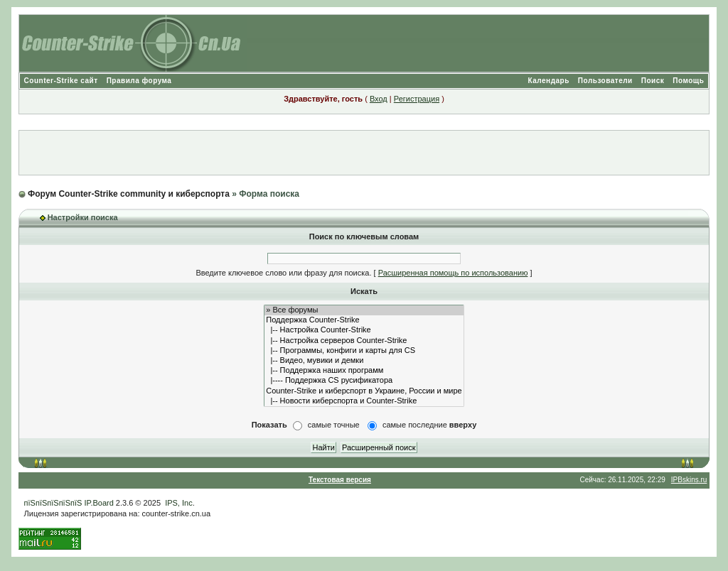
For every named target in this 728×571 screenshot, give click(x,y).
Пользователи (605, 81)
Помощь (688, 81)
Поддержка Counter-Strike (363, 320)
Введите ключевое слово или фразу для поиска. (283, 272)
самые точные (334, 424)
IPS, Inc (179, 503)
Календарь (548, 81)
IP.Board (98, 503)
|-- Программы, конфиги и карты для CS (363, 351)
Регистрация (416, 98)
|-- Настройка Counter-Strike (363, 330)
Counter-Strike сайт (61, 81)
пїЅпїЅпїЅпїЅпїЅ (53, 503)
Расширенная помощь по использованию (453, 272)
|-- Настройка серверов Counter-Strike (363, 341)
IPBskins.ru (689, 480)
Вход (378, 98)
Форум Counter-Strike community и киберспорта (129, 194)
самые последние (429, 424)
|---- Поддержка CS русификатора (363, 381)
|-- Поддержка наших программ (363, 371)
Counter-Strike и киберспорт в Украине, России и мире (363, 391)
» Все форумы (363, 310)
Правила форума (139, 81)
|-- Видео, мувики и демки (363, 361)
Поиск (653, 81)
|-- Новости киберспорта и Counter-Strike (363, 401)
